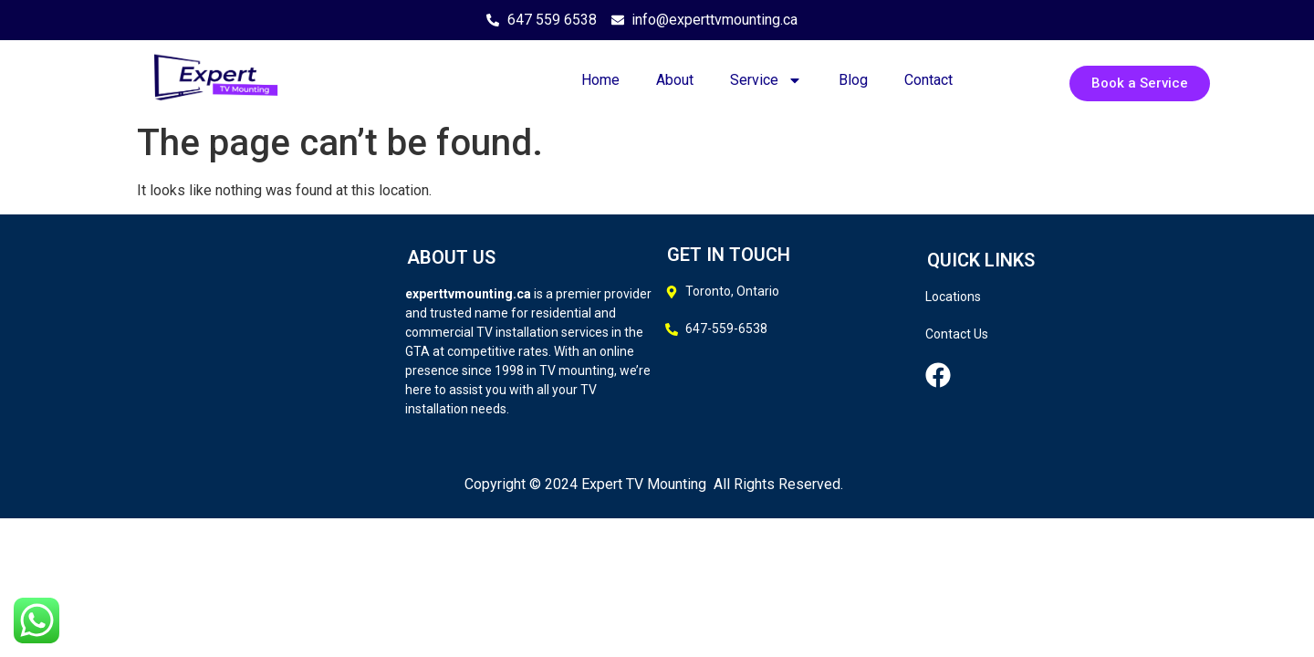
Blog (853, 80)
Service (766, 80)
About (675, 80)
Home (600, 80)
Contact (928, 80)
